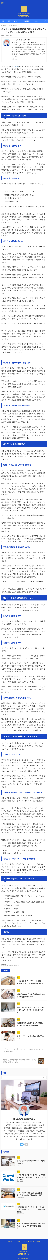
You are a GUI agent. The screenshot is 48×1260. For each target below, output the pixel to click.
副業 (10, 21)
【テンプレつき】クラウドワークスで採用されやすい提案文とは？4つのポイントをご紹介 (31, 1177)
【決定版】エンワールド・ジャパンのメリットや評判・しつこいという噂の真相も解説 (31, 1209)
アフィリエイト (37, 21)
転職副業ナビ (24, 16)
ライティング (18, 21)
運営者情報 (17, 1241)
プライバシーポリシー (28, 1241)
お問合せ (38, 1241)
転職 (4, 21)
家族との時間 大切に (24, 1251)
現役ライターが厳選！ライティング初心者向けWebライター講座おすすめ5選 (30, 1010)
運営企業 (10, 1241)
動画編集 (27, 21)
